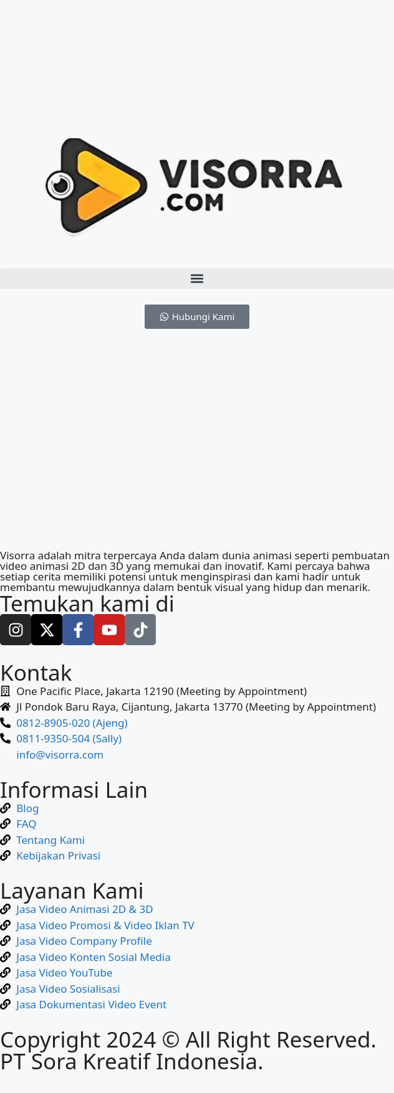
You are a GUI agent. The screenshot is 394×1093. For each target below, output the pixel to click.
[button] (197, 278)
